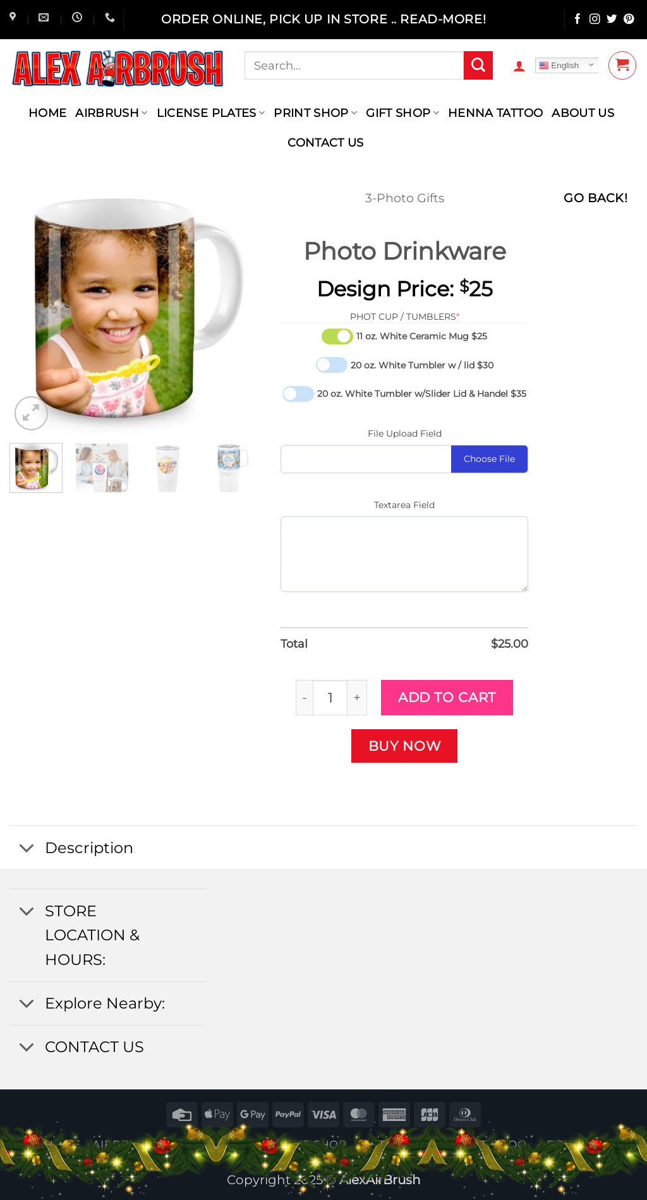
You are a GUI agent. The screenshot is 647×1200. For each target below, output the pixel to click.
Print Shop (315, 112)
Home (47, 112)
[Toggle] (26, 849)
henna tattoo (495, 112)
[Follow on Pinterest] (629, 20)
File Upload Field (405, 433)
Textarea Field (404, 505)
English (559, 66)
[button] (519, 66)
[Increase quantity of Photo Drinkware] (357, 697)
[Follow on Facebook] (577, 20)
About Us (583, 112)
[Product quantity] (330, 697)
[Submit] (478, 65)
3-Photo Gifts (404, 198)
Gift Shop (402, 112)
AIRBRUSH (111, 112)
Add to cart (447, 697)
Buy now (404, 745)
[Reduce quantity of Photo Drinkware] (304, 697)
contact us (325, 142)
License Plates (211, 112)
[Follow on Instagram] (595, 20)
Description (71, 849)
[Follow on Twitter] (612, 20)
